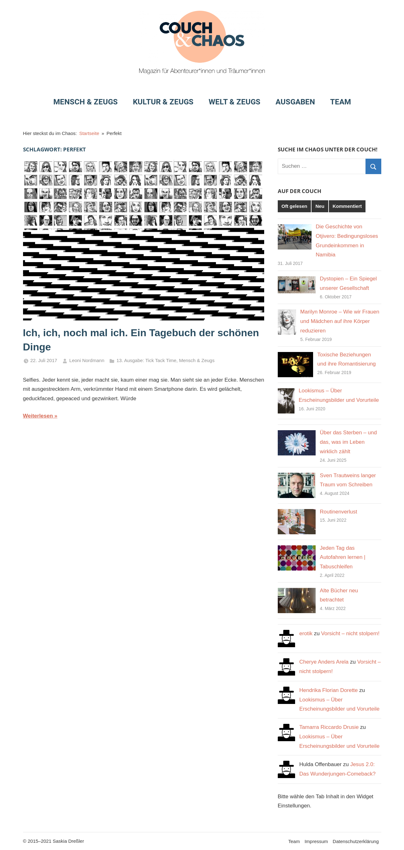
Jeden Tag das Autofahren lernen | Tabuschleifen (342, 557)
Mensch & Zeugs (85, 101)
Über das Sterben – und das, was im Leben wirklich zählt (348, 442)
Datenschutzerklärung (356, 841)
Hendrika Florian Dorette (328, 690)
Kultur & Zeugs (163, 101)
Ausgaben (295, 101)
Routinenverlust (338, 512)
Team (340, 101)
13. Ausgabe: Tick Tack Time (146, 360)
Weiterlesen (38, 416)
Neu (319, 206)
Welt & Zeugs (234, 101)
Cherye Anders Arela (323, 662)
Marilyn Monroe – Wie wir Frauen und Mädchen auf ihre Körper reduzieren (339, 321)
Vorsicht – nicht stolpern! (350, 633)
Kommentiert (347, 206)
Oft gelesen (294, 206)
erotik (305, 633)
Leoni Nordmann (86, 360)
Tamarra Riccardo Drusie (329, 727)
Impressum (316, 841)
